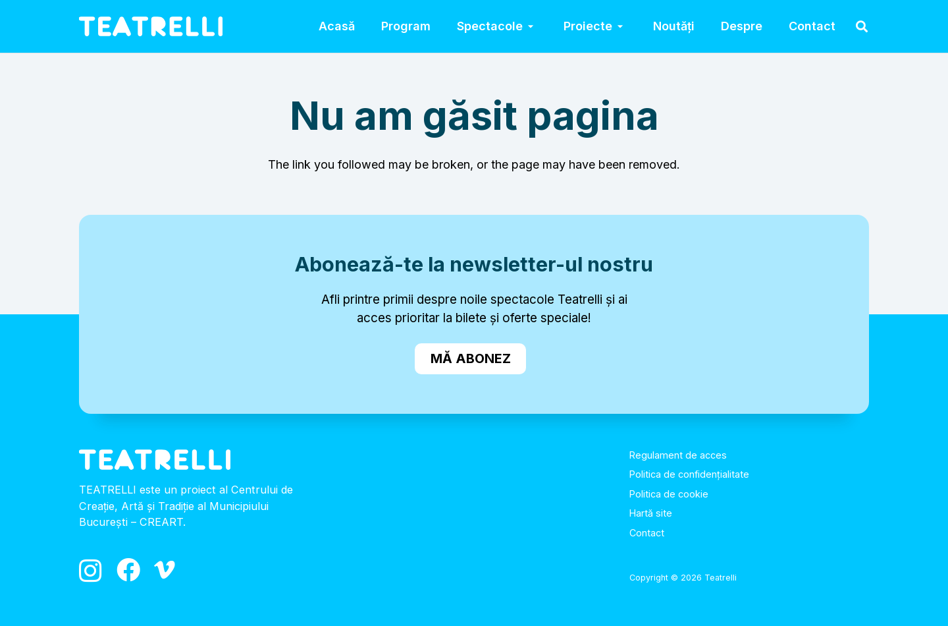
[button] (530, 26)
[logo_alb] (151, 26)
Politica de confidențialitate (689, 474)
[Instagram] (90, 571)
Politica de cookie (668, 493)
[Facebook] (128, 570)
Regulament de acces (678, 455)
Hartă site (650, 513)
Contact (646, 532)
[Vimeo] (164, 570)
